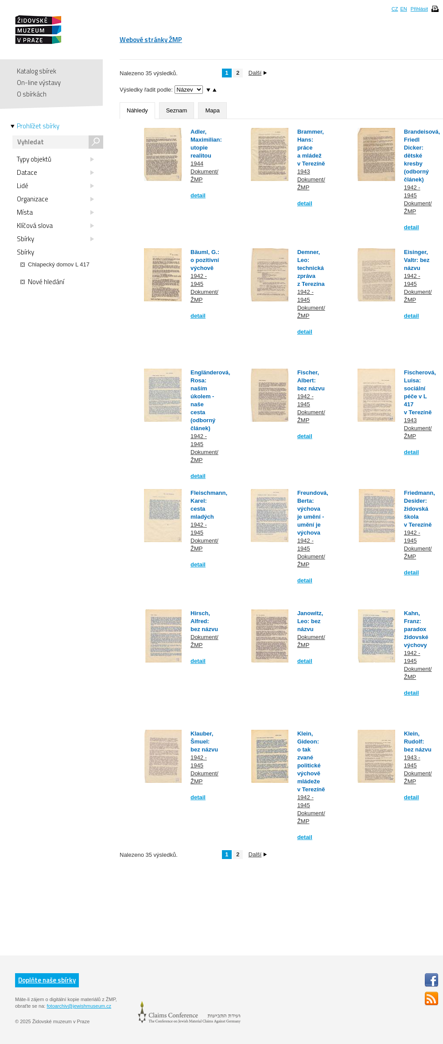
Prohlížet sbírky (38, 126)
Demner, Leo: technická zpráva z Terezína (311, 268)
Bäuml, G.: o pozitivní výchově (204, 260)
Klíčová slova (55, 226)
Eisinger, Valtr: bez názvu (417, 260)
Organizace (55, 199)
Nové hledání (42, 282)
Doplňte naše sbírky (47, 980)
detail (198, 195)
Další (258, 72)
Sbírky (55, 239)
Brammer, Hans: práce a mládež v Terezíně (311, 147)
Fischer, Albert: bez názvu (311, 380)
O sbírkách (32, 94)
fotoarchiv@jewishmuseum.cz (79, 1006)
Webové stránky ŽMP (151, 40)
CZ (395, 9)
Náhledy (137, 110)
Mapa (212, 110)
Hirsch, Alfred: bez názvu (204, 621)
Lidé (55, 186)
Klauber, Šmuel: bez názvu (204, 741)
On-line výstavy (39, 82)
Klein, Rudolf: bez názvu (417, 741)
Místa (55, 212)
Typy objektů (55, 159)
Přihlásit (419, 9)
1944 (196, 163)
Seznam (176, 110)
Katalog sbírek (36, 71)
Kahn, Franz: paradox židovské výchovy (416, 629)
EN (403, 9)
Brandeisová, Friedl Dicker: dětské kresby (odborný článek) (422, 155)
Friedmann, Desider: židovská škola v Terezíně (419, 508)
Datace (55, 173)
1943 (303, 171)
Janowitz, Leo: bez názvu (310, 621)
